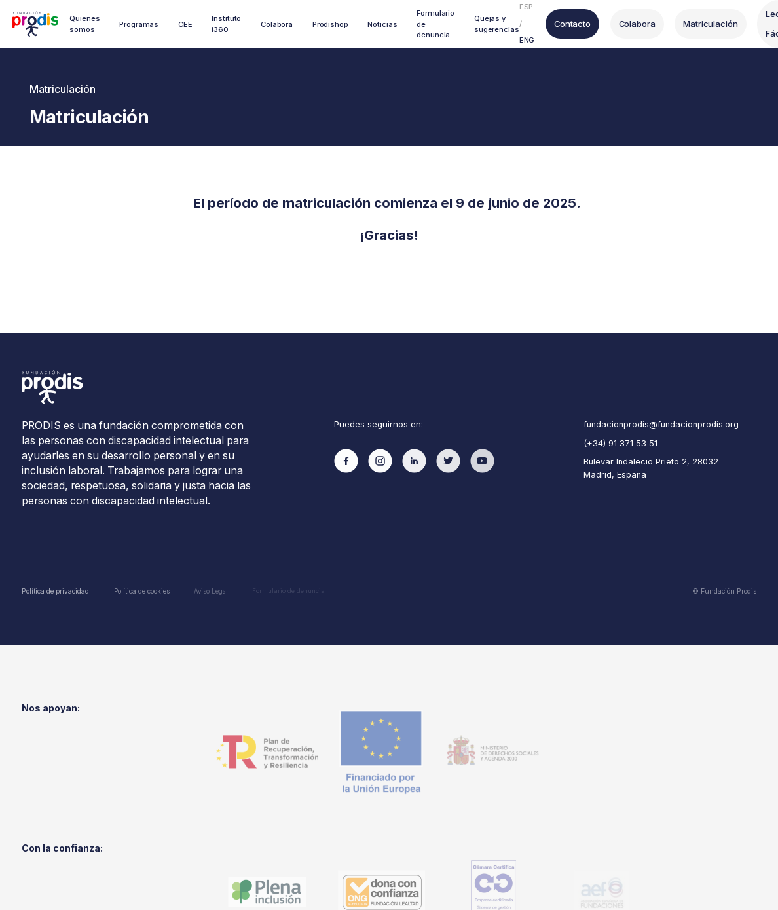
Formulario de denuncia (288, 588)
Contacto (571, 23)
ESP (525, 6)
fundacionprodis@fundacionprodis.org (660, 423)
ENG (526, 40)
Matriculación (706, 23)
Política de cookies (140, 588)
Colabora (634, 23)
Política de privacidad (55, 588)
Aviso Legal (210, 588)
